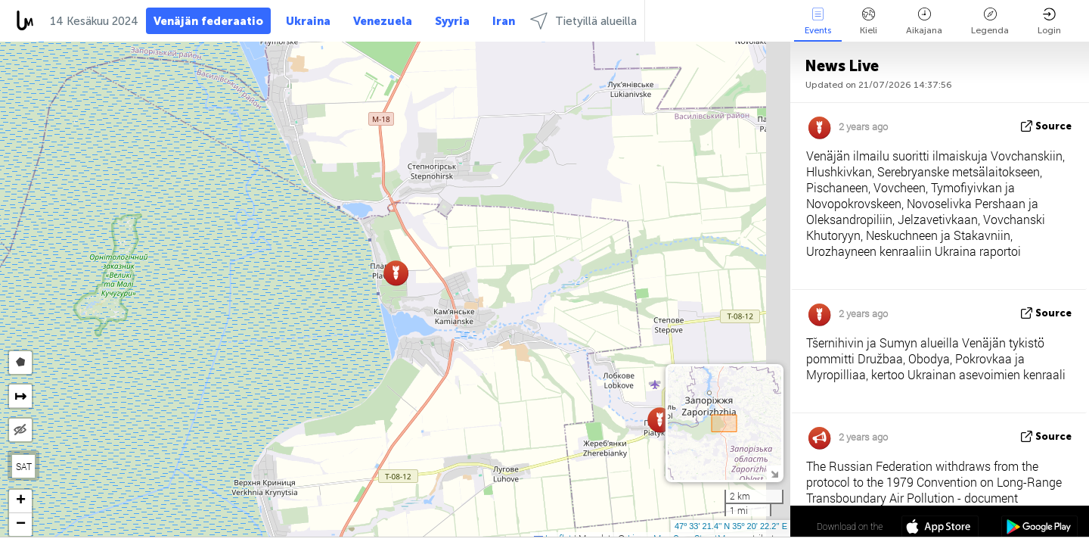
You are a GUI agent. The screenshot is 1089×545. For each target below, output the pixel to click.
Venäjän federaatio (208, 21)
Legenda (990, 22)
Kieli (868, 22)
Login (1049, 22)
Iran (503, 21)
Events (818, 22)
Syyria (452, 21)
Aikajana (924, 22)
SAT (24, 466)
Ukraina (308, 21)
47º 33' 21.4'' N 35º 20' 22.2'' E (731, 526)
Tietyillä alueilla (583, 21)
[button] (660, 419)
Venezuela (382, 21)
